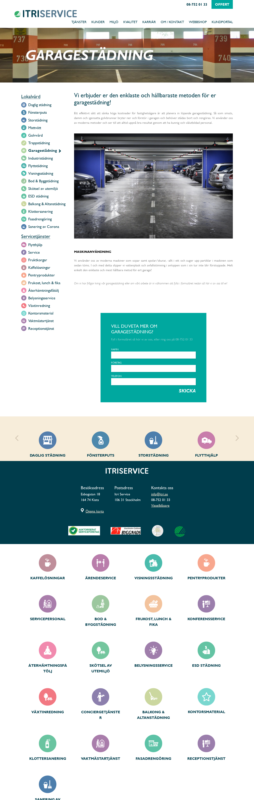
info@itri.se (159, 494)
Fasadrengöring (40, 219)
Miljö (114, 22)
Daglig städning (39, 105)
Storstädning (37, 120)
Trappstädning (39, 143)
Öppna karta (95, 511)
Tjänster (78, 22)
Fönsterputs (37, 112)
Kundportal (222, 22)
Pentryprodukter (41, 275)
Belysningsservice (41, 298)
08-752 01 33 (196, 4)
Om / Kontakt (172, 22)
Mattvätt (34, 128)
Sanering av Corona (43, 226)
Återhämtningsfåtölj (43, 290)
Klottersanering (40, 211)
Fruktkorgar (37, 260)
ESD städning (38, 196)
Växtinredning (39, 305)
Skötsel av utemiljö (43, 188)
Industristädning (40, 158)
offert (222, 4)
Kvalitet (130, 22)
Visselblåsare (160, 505)
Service (34, 252)
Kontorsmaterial (40, 313)
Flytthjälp (35, 245)
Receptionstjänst (41, 328)
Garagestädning (42, 150)
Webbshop (198, 22)
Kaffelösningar (39, 267)
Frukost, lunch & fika (44, 283)
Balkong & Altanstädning (46, 204)
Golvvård (35, 135)
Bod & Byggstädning (43, 181)
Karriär (149, 22)
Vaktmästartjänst (41, 321)
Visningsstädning (40, 173)
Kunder (98, 22)
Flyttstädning (38, 166)
